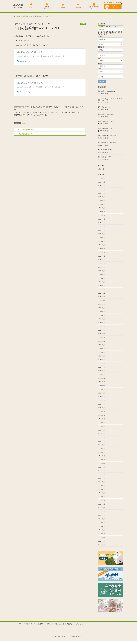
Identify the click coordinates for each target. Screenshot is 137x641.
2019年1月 (101, 452)
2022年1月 (101, 330)
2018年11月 (102, 459)
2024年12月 (102, 211)
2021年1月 (101, 374)
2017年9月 (101, 511)
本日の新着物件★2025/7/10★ (107, 128)
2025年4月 (101, 200)
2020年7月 (101, 396)
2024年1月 (101, 245)
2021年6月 (101, 356)
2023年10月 (102, 256)
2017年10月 (102, 508)
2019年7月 (101, 430)
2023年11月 (102, 252)
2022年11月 (102, 297)
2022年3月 (101, 326)
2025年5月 (101, 197)
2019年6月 (101, 433)
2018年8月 (101, 470)
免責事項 (69, 624)
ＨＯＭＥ (18, 624)
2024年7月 (101, 230)
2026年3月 (101, 178)
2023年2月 (101, 285)
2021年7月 (101, 352)
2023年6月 (101, 271)
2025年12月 (102, 182)
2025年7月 (101, 189)
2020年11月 (102, 382)
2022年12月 (102, 293)
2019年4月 (101, 441)
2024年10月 (102, 219)
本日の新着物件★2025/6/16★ (107, 150)
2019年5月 (101, 437)
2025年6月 (101, 193)
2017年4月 (101, 530)
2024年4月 (101, 237)
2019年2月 (101, 448)
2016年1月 (101, 545)
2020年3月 (101, 408)
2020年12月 (102, 378)
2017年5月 (101, 526)
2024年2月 (101, 241)
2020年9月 (101, 389)
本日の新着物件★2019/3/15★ (26, 130)
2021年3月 (101, 367)
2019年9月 (101, 422)
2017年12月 (102, 500)
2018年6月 (101, 478)
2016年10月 (102, 537)
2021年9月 (101, 345)
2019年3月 (101, 445)
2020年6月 (101, 400)
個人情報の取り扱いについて (55, 624)
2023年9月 (101, 260)
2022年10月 (102, 300)
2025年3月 (101, 204)
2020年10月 (102, 385)
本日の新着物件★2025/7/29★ (107, 114)
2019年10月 (102, 419)
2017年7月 (101, 519)
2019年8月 (101, 426)
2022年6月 (101, 315)
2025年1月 (101, 208)
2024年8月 (101, 226)
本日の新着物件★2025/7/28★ (107, 121)
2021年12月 (102, 334)
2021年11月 (102, 337)
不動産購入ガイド (29, 624)
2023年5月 (101, 274)
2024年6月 (101, 234)
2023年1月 (101, 289)
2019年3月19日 (20, 24)
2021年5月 (101, 359)
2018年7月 (101, 474)
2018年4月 (101, 485)
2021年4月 (101, 363)
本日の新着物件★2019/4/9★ (26, 134)
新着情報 (82, 24)
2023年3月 (101, 282)
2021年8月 (101, 348)
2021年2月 (101, 371)
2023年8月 (101, 263)
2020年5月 (101, 404)
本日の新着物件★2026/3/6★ (106, 91)
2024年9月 (101, 223)
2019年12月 (102, 411)
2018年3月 (101, 489)
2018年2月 (101, 493)
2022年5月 (101, 319)
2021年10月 (102, 341)
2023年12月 (102, 248)
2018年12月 (102, 456)
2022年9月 (101, 304)
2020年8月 (101, 393)
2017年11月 (102, 504)
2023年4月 (101, 278)
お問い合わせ (79, 624)
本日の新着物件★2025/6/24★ (107, 142)
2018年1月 (101, 496)
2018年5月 (101, 482)
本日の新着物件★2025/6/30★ (107, 135)
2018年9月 (101, 467)
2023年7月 (101, 267)
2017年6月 (101, 522)
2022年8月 (101, 308)
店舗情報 (40, 624)
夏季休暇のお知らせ (104, 107)
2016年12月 (102, 533)
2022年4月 (101, 322)
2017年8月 (101, 515)
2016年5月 (101, 541)
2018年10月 (102, 463)
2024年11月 (102, 215)
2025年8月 (101, 185)
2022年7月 (101, 311)
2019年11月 (102, 415)
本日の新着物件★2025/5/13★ (107, 157)
